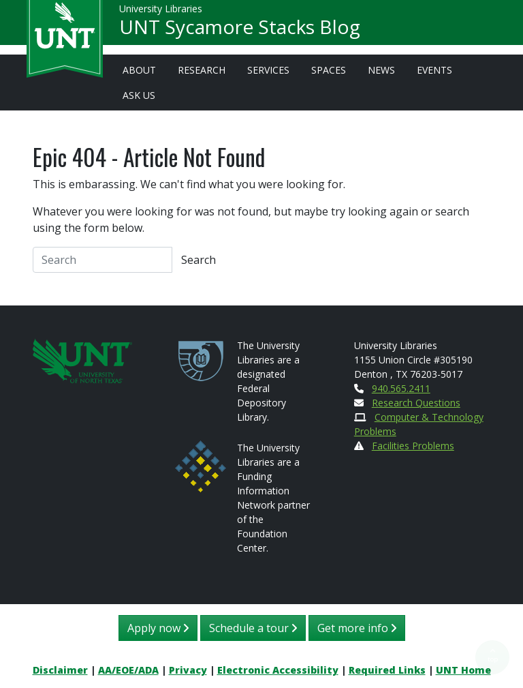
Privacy (188, 669)
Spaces (328, 69)
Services (268, 69)
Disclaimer (60, 669)
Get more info (356, 627)
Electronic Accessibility (277, 669)
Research (201, 69)
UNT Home (463, 669)
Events (434, 69)
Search (198, 259)
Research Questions (416, 402)
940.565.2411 (401, 388)
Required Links (387, 669)
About (139, 69)
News (381, 69)
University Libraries (160, 13)
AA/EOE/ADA (128, 669)
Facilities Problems (413, 445)
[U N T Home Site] (82, 359)
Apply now (158, 627)
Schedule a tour (253, 627)
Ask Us (139, 95)
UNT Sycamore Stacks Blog (239, 31)
